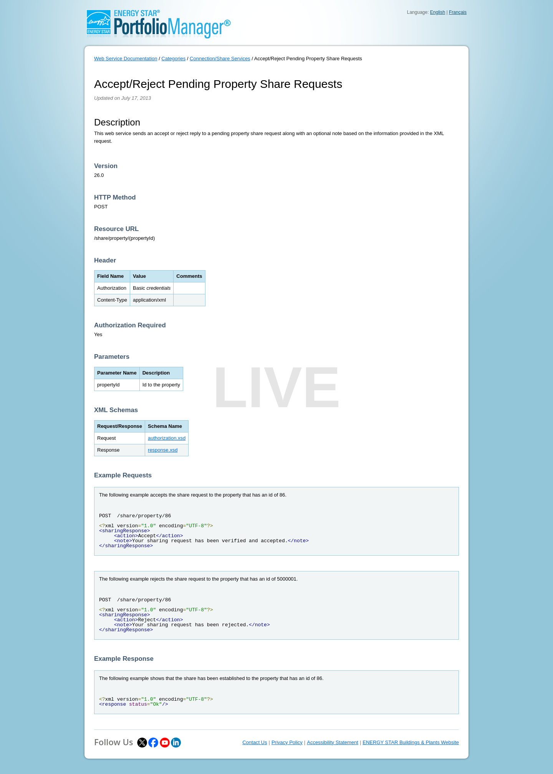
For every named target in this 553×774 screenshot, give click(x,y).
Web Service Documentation (125, 58)
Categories (173, 58)
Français (458, 12)
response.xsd (162, 450)
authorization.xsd (166, 438)
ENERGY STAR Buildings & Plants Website (411, 742)
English (437, 12)
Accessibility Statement (332, 742)
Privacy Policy (287, 742)
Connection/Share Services (220, 58)
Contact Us (254, 742)
